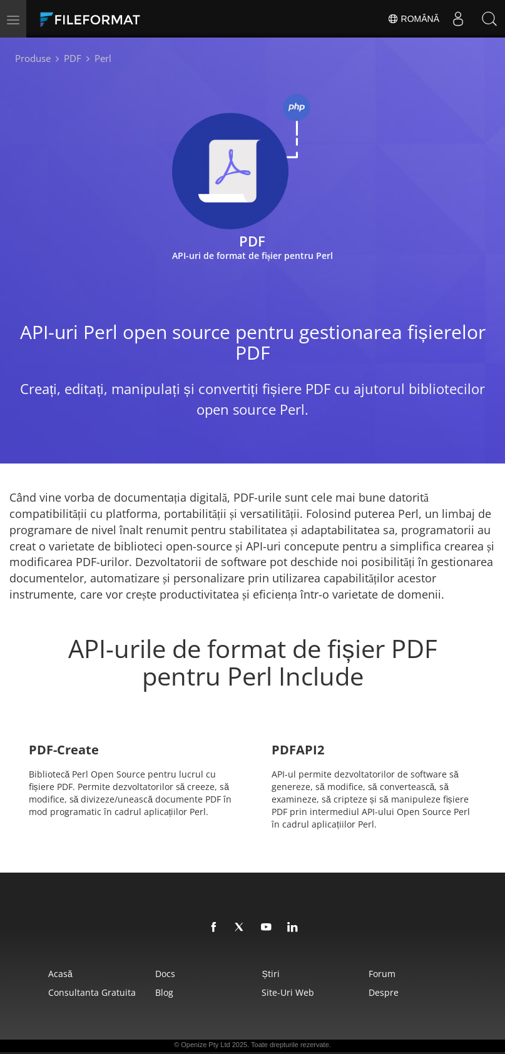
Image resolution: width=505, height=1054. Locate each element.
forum (382, 974)
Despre (384, 992)
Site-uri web (288, 992)
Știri (270, 974)
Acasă (60, 974)
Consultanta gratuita (92, 992)
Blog (164, 992)
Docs (165, 974)
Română (413, 18)
